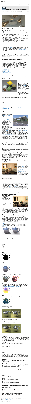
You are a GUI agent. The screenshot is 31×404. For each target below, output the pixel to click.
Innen (20, 130)
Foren (16, 4)
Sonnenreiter (4, 225)
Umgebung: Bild (19, 297)
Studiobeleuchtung (6, 69)
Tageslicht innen (6, 71)
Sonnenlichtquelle (11, 129)
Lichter (23, 179)
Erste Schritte (3, 4)
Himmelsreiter (19, 249)
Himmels (16, 186)
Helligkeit (10, 47)
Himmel (24, 85)
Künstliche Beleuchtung (7, 72)
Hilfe (13, 4)
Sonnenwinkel (7, 117)
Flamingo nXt (4, 1)
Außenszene (25, 130)
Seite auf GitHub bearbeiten (6, 399)
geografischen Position (6, 119)
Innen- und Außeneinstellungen (7, 134)
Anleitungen (9, 4)
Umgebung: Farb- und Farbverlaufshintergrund (12, 286)
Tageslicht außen (6, 70)
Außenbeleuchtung (21, 171)
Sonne (4, 115)
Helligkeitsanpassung (23, 49)
